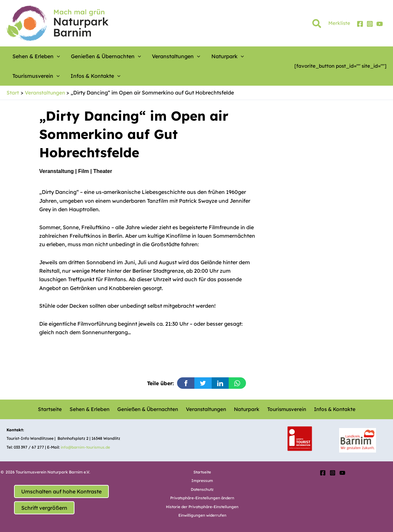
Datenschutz (202, 489)
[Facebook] (360, 24)
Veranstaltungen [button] (161, 56)
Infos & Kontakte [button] (35, 76)
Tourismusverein (283, 409)
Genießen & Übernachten (148, 409)
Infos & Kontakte (331, 409)
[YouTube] (379, 24)
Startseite (52, 409)
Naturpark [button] (206, 56)
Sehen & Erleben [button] (33, 56)
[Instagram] (370, 24)
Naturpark (245, 409)
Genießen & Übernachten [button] (97, 56)
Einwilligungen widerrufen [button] (202, 515)
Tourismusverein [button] (251, 56)
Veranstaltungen (206, 409)
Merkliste (339, 23)
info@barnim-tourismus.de (86, 446)
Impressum (202, 480)
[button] (317, 25)
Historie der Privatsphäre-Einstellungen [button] (202, 506)
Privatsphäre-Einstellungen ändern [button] (202, 497)
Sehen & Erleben (90, 409)
